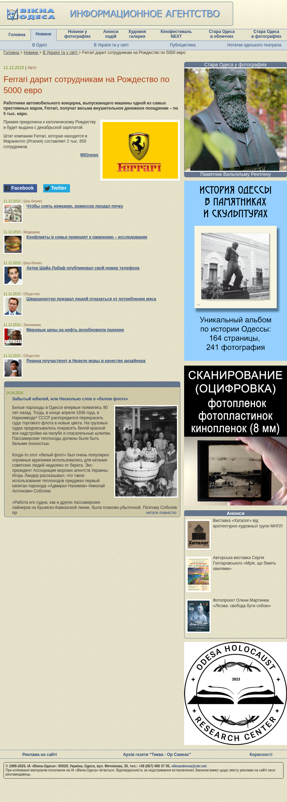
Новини (43, 34)
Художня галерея (137, 34)
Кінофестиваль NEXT (176, 34)
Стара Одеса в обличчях (222, 34)
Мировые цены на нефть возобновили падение (75, 329)
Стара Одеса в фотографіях (266, 34)
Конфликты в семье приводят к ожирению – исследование (86, 237)
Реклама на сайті (39, 754)
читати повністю (161, 512)
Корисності (261, 754)
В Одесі (39, 45)
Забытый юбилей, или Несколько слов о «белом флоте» (70, 399)
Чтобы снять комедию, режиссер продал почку (74, 206)
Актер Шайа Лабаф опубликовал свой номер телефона (83, 268)
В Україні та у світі (111, 45)
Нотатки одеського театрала (254, 45)
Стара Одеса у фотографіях (235, 64)
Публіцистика (183, 45)
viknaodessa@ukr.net (189, 766)
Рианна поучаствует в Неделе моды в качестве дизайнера (85, 360)
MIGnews (89, 155)
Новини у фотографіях (77, 34)
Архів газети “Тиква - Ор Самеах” (157, 754)
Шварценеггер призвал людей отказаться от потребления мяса (91, 299)
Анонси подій (111, 34)
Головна (17, 34)
